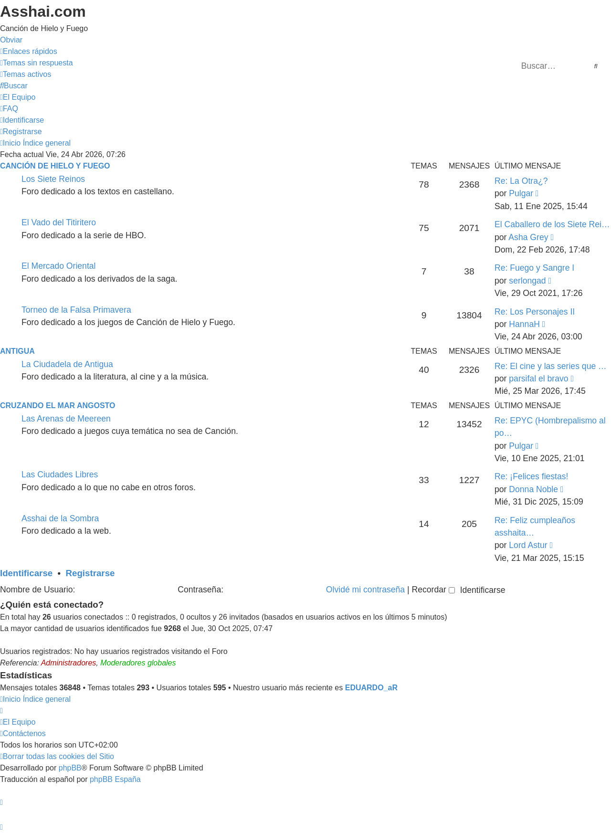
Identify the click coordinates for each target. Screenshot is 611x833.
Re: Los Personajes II (535, 311)
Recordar (432, 589)
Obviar (11, 40)
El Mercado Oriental (58, 266)
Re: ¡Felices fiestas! (531, 476)
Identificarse (26, 573)
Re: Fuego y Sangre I (534, 268)
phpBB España (115, 779)
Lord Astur (528, 545)
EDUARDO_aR (371, 688)
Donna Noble (533, 489)
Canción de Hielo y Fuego (55, 166)
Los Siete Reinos (53, 179)
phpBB (70, 768)
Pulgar (521, 193)
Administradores (68, 663)
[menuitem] (36, 63)
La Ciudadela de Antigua (67, 364)
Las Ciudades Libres (59, 474)
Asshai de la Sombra (60, 518)
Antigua (17, 351)
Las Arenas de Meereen (66, 418)
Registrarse (90, 573)
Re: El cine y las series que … (551, 366)
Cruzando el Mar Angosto (57, 405)
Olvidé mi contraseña (365, 589)
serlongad (527, 280)
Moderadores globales (138, 663)
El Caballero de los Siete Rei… (552, 224)
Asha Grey (528, 237)
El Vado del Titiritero (58, 222)
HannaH (524, 324)
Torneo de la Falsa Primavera (76, 310)
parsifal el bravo (538, 378)
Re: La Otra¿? (521, 181)
